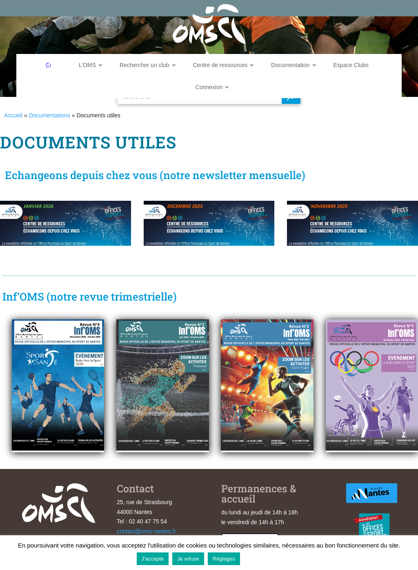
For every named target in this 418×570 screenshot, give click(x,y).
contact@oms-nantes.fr (146, 531)
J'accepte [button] (153, 559)
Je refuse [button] (188, 559)
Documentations (49, 115)
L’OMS (87, 65)
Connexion (209, 87)
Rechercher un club (144, 65)
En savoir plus (263, 558)
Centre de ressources (220, 65)
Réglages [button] (224, 559)
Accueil (13, 115)
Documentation (290, 65)
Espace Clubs (351, 65)
